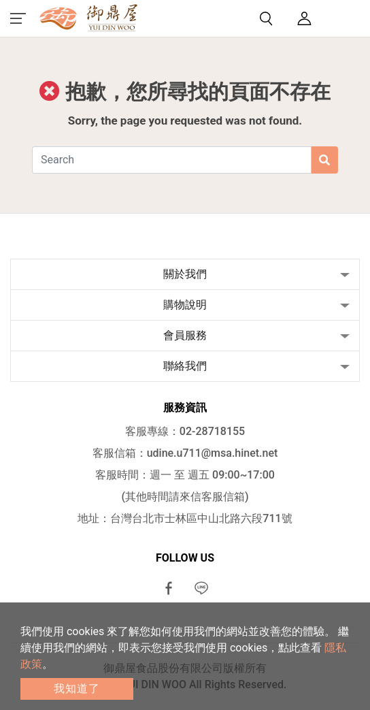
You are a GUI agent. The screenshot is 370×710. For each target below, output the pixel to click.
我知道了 (77, 688)
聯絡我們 (185, 365)
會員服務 (185, 335)
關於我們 (185, 274)
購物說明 (185, 304)
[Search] (172, 160)
